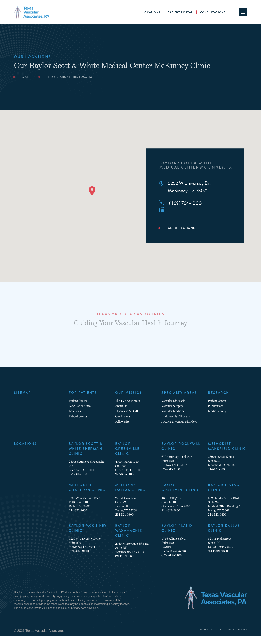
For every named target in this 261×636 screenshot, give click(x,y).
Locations (151, 12)
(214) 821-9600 (125, 556)
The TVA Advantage (128, 401)
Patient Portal (180, 12)
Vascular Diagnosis (173, 401)
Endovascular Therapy (175, 416)
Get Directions (181, 228)
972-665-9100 (78, 474)
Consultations (213, 12)
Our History (122, 416)
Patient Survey (78, 416)
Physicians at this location (71, 77)
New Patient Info (80, 406)
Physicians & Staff (126, 411)
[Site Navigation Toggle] (243, 12)
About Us (121, 406)
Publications (215, 406)
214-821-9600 (217, 469)
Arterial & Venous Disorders (179, 422)
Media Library (217, 411)
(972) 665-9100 (79, 551)
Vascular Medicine (173, 411)
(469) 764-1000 (180, 203)
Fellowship (122, 422)
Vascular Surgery (172, 406)
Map (25, 77)
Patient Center (78, 401)
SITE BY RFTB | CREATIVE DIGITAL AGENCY (222, 630)
